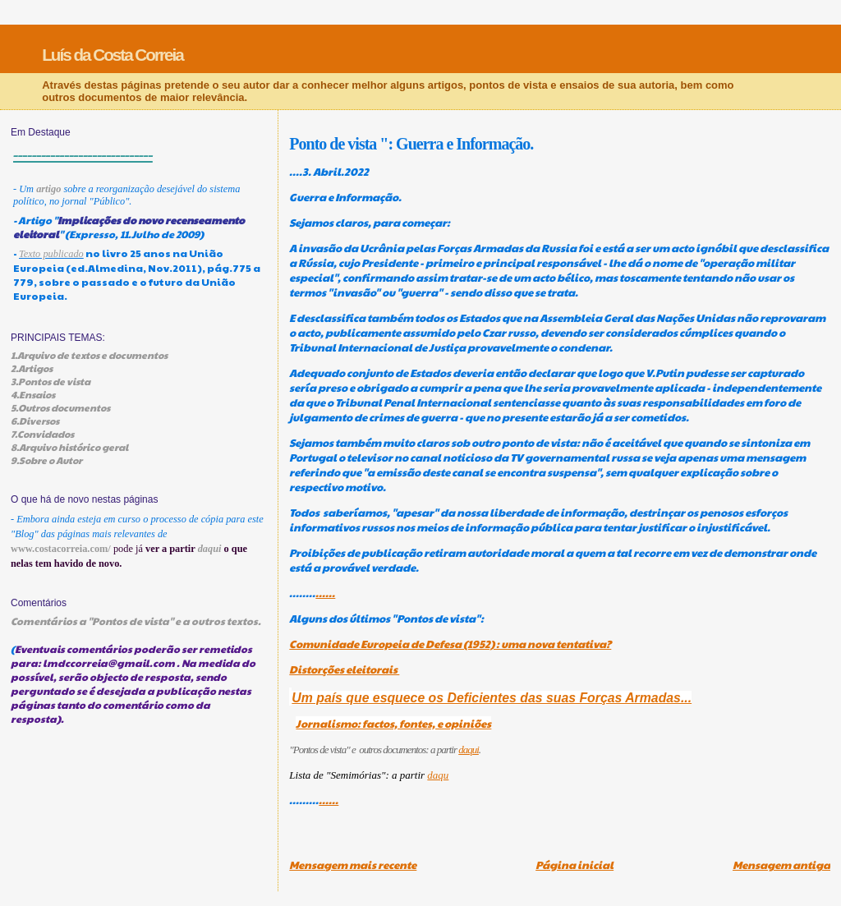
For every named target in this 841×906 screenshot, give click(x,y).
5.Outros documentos (60, 407)
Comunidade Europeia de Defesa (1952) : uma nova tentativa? (450, 644)
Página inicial (574, 865)
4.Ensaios (33, 394)
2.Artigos (32, 368)
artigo (48, 189)
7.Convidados (42, 433)
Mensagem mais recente (352, 865)
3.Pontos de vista (50, 381)
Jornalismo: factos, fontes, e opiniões (393, 723)
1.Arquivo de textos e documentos (89, 354)
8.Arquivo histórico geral (69, 446)
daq (435, 775)
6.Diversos (35, 420)
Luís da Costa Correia (112, 54)
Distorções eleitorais (344, 669)
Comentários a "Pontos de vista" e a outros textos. (136, 621)
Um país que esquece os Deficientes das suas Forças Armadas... (492, 698)
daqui (468, 749)
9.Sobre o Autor (46, 460)
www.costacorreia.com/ (61, 548)
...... (325, 593)
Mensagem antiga (781, 865)
